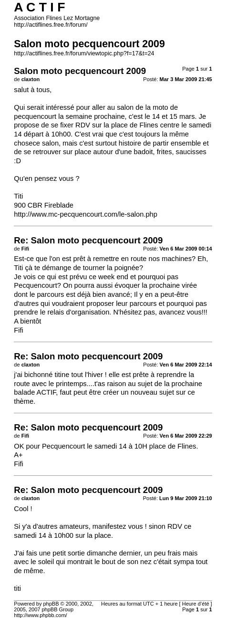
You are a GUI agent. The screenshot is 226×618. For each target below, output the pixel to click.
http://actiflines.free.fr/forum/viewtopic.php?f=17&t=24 (84, 53)
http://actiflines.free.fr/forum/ (50, 24)
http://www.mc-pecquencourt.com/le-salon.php (85, 214)
